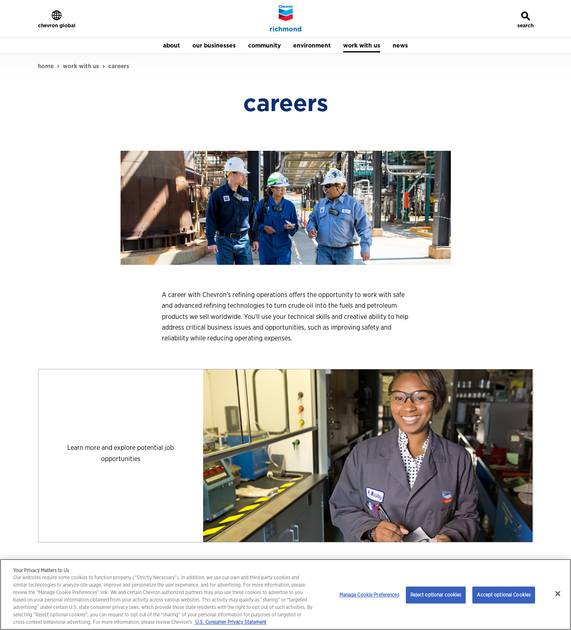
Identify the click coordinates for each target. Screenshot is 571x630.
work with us (81, 66)
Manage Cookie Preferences (369, 595)
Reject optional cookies (436, 595)
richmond (286, 29)
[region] (285, 594)
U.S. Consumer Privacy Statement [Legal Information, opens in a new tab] (230, 622)
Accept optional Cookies (504, 595)
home (46, 66)
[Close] (558, 594)
